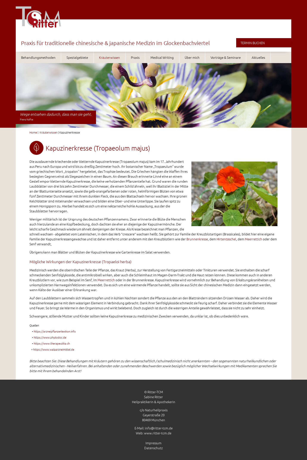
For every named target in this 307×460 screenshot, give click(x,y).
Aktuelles (258, 57)
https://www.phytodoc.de (50, 337)
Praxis (135, 57)
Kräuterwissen (109, 57)
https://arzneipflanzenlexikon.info (55, 331)
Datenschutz (153, 448)
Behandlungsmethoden (38, 57)
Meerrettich (253, 239)
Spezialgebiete (77, 57)
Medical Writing (162, 57)
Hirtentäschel (226, 239)
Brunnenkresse (197, 239)
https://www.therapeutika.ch (52, 343)
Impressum (153, 443)
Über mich (192, 57)
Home (33, 132)
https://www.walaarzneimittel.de (53, 349)
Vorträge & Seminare (226, 57)
